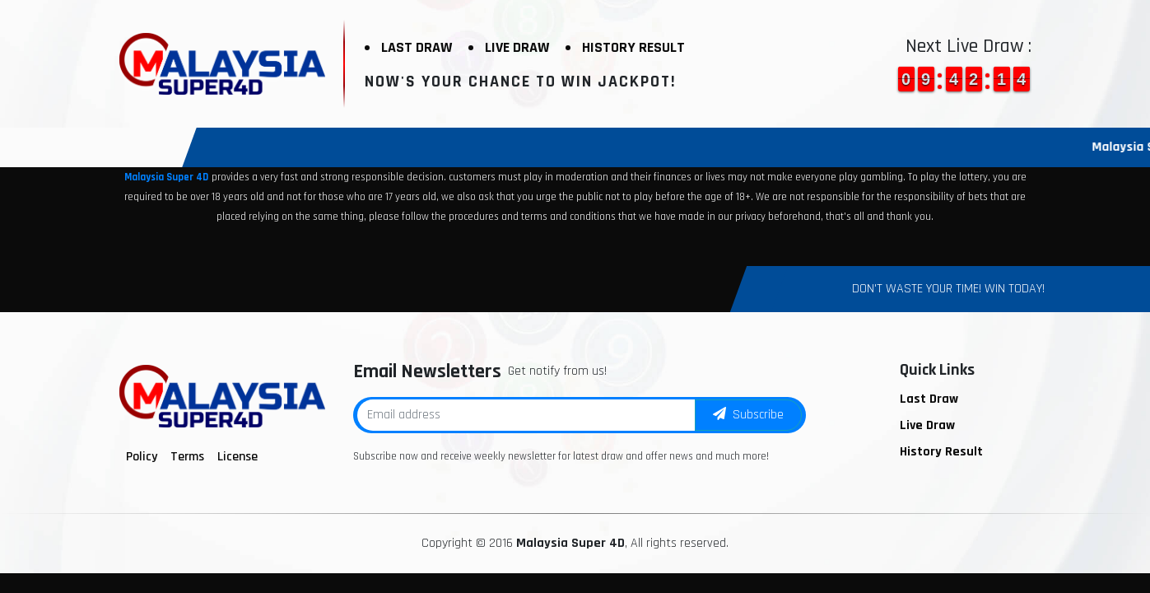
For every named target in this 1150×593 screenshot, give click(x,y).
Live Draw (517, 47)
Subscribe (748, 414)
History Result (633, 47)
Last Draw (416, 47)
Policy (141, 456)
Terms (187, 456)
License (237, 456)
